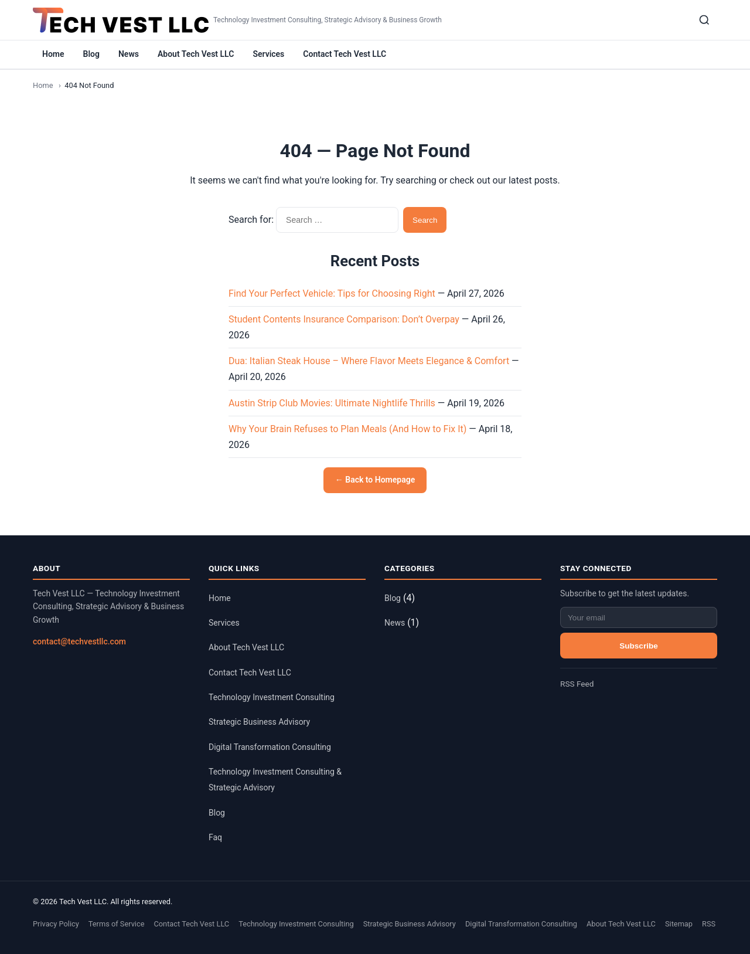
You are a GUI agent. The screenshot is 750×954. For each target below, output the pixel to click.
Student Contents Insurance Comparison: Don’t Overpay (344, 319)
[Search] (704, 20)
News (128, 54)
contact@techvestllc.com (79, 641)
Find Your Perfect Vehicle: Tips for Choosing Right (332, 293)
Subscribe (638, 645)
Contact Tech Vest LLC (344, 54)
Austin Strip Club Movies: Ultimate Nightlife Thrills (332, 403)
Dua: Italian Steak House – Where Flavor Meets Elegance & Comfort (369, 360)
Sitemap (679, 923)
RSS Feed (577, 683)
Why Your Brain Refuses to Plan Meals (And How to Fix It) (347, 428)
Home (53, 54)
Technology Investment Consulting (272, 697)
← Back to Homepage (375, 479)
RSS (708, 923)
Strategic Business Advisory (259, 721)
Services (268, 54)
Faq (215, 837)
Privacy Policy (56, 923)
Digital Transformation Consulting (270, 747)
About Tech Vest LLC (196, 54)
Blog (91, 54)
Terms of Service (116, 923)
